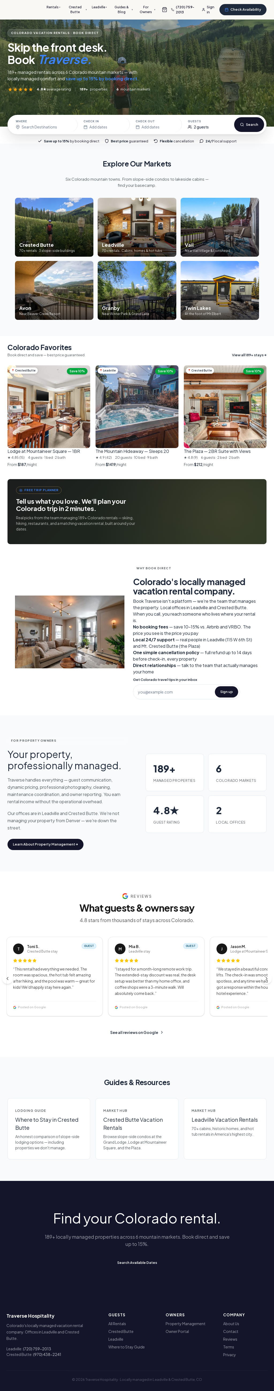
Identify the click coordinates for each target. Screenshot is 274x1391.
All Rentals (117, 1323)
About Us (231, 1323)
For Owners (152, 9)
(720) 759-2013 (37, 1348)
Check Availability (243, 9)
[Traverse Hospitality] (25, 9)
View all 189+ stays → (249, 355)
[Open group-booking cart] (169, 9)
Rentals (62, 7)
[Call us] (187, 10)
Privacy (229, 1354)
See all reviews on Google (137, 1032)
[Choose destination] (44, 124)
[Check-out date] (156, 124)
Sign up (226, 691)
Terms (228, 1346)
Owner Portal (177, 1331)
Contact (230, 1331)
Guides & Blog (130, 9)
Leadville (106, 7)
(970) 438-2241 (47, 1354)
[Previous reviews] (7, 978)
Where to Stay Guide (126, 1346)
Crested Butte (85, 9)
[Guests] (208, 124)
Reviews (230, 1339)
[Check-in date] (104, 124)
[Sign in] (209, 10)
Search (249, 124)
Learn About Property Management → (45, 844)
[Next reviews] (266, 978)
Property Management (186, 1323)
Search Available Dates (137, 1262)
